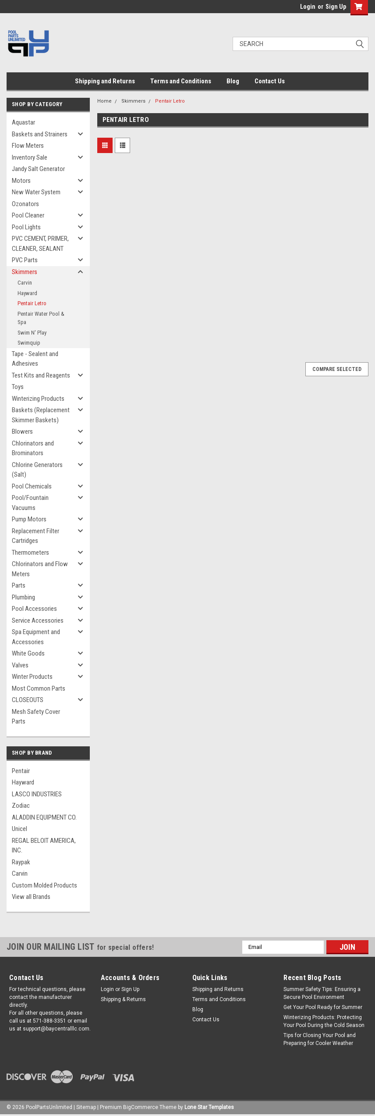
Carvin (25, 282)
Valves (20, 665)
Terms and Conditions (180, 81)
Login (307, 6)
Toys (18, 387)
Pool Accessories (34, 609)
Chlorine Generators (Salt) (37, 470)
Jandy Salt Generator (38, 169)
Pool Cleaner (28, 215)
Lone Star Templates (209, 1107)
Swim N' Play (32, 332)
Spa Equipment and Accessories (36, 637)
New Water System (36, 192)
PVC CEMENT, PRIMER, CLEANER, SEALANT (40, 244)
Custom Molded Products (44, 885)
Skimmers (24, 272)
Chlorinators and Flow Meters (40, 569)
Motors (21, 181)
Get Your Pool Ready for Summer (322, 1007)
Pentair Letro (32, 303)
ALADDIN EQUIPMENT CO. (44, 817)
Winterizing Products (38, 399)
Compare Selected (336, 369)
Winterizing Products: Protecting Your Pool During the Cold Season (323, 1021)
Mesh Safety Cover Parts (36, 717)
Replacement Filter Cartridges (35, 536)
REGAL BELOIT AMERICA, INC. (44, 846)
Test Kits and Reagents (41, 375)
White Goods (28, 653)
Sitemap (86, 1107)
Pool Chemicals (32, 486)
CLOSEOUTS (27, 700)
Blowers (22, 431)
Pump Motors (29, 519)
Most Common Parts (38, 688)
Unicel (19, 829)
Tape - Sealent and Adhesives (35, 359)
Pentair (21, 771)
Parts (18, 585)
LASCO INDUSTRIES (37, 794)
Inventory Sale (29, 157)
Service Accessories (38, 620)
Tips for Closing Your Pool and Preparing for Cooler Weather (319, 1039)
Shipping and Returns (105, 81)
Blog (232, 81)
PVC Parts (25, 260)
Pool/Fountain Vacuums (30, 503)
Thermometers (30, 552)
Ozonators (25, 204)
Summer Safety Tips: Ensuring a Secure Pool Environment (322, 993)
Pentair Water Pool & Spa (41, 318)
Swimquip (29, 342)
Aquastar (23, 122)
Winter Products (32, 677)
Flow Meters (28, 146)
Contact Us (270, 81)
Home (104, 101)
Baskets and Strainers (39, 134)
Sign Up (335, 6)
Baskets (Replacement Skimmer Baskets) (41, 415)
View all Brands (31, 897)
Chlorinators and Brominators (33, 448)
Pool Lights (26, 227)
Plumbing (23, 597)
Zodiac (21, 805)
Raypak (21, 862)
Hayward (27, 293)
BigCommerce (140, 1107)
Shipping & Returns (123, 999)
